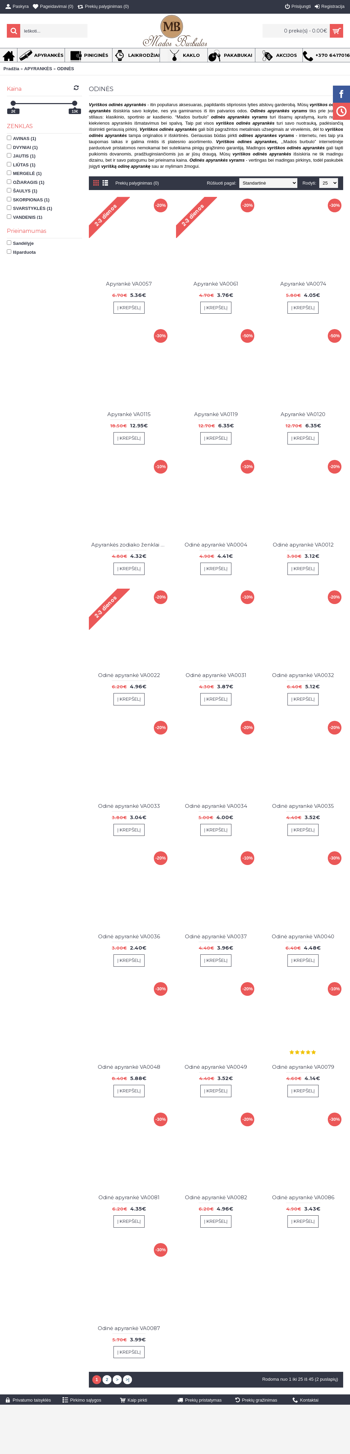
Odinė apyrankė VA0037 (216, 936)
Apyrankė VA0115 (129, 414)
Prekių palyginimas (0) (138, 183)
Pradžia (11, 68)
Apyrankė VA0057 (129, 283)
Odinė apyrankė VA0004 (216, 544)
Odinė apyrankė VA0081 (129, 1197)
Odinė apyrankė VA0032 (303, 675)
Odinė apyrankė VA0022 (129, 675)
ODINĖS (65, 68)
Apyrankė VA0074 (303, 283)
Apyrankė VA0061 (215, 283)
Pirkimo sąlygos (82, 1400)
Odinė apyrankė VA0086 (303, 1197)
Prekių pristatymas (199, 1400)
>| (127, 1379)
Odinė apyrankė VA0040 (303, 936)
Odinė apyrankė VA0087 (129, 1328)
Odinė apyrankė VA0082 (216, 1197)
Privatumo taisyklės (28, 1400)
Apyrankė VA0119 (216, 414)
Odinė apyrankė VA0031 (216, 675)
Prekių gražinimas (256, 1400)
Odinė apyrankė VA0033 (129, 806)
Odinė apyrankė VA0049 (216, 1067)
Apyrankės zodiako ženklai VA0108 (130, 544)
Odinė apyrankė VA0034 (216, 806)
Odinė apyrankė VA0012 (303, 544)
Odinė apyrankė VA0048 (129, 1067)
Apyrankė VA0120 (303, 414)
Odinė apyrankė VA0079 (303, 1067)
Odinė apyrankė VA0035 (303, 806)
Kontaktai (306, 1400)
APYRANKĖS (38, 68)
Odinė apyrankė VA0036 (129, 936)
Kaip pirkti (133, 1400)
